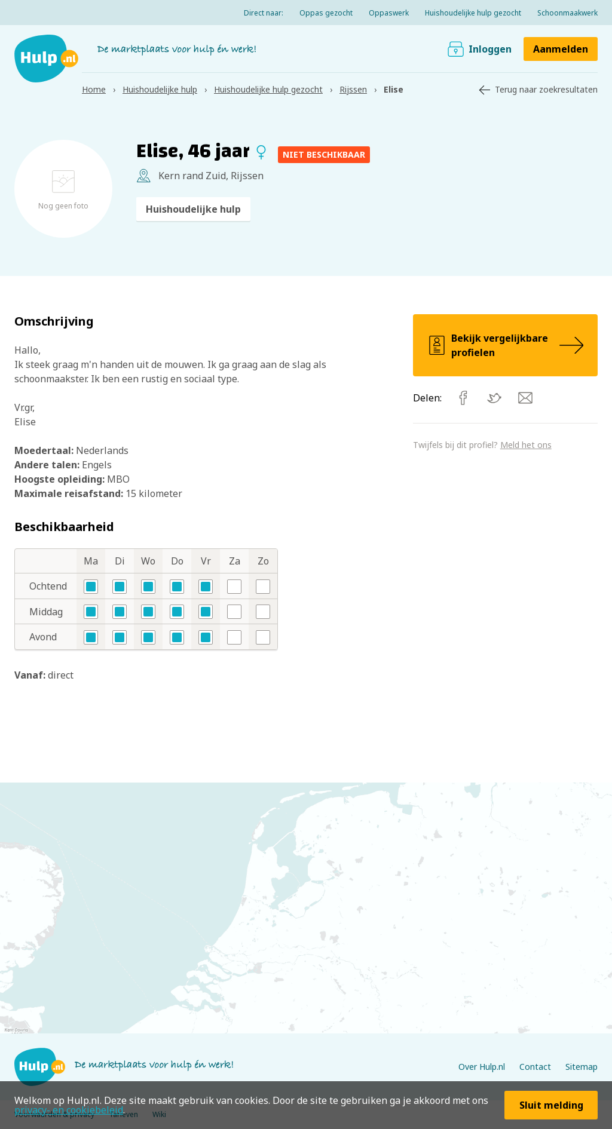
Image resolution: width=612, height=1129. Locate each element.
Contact (535, 1066)
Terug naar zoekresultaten (546, 89)
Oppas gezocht (326, 13)
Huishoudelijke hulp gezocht (473, 13)
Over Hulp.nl (481, 1066)
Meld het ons (526, 444)
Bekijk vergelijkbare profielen (505, 345)
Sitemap (581, 1066)
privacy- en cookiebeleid (68, 1109)
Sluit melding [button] (551, 1105)
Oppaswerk (389, 13)
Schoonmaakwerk (567, 13)
